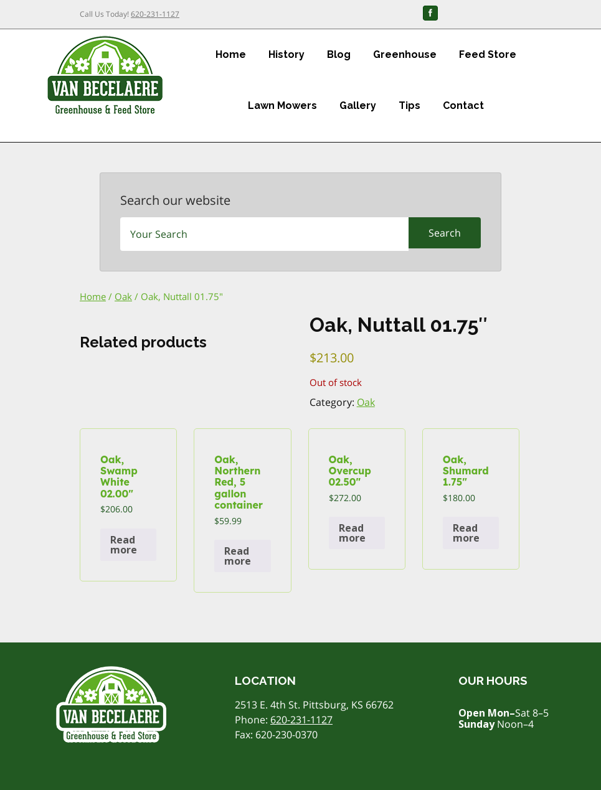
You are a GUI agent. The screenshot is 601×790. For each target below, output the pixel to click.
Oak (123, 296)
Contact (463, 105)
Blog (339, 54)
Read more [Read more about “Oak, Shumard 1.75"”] (466, 533)
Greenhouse (405, 54)
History (286, 54)
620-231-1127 (155, 14)
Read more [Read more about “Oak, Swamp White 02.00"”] (123, 545)
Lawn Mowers (282, 105)
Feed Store (487, 54)
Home (230, 54)
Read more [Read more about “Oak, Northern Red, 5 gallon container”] (237, 556)
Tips (409, 105)
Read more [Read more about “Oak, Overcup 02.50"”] (352, 533)
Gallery (357, 105)
